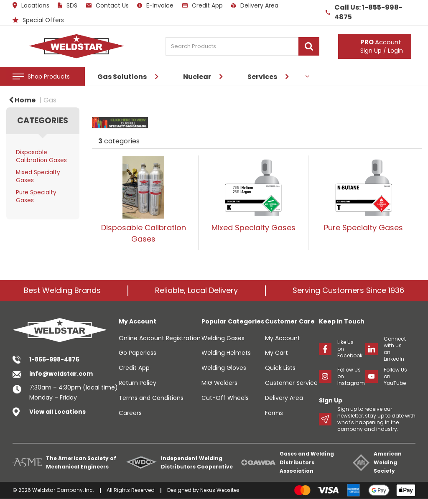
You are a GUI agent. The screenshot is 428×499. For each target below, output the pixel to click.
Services (262, 76)
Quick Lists (280, 368)
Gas (49, 100)
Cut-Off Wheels (225, 398)
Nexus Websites (219, 490)
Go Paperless (137, 353)
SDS (67, 5)
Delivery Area (254, 5)
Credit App (202, 5)
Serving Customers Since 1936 (348, 290)
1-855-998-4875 (54, 359)
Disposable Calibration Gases (41, 156)
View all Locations (57, 411)
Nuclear (197, 76)
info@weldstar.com (61, 373)
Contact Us (107, 5)
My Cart (276, 353)
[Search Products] (242, 46)
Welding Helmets (226, 353)
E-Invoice (155, 5)
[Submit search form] (308, 46)
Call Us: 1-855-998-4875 (364, 12)
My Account (282, 338)
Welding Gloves (223, 368)
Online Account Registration (160, 338)
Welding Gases (223, 338)
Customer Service (291, 383)
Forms (274, 413)
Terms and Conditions (151, 398)
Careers (130, 413)
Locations (31, 5)
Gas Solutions (122, 76)
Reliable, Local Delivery (196, 290)
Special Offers (38, 20)
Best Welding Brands (62, 290)
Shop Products (49, 76)
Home (22, 100)
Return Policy (137, 383)
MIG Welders (219, 383)
